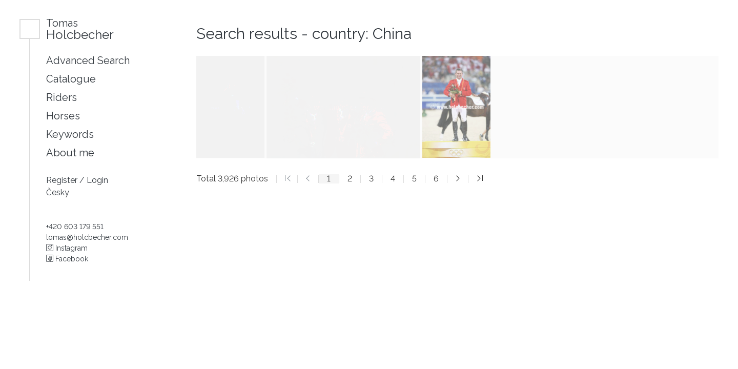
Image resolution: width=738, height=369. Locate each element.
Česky (57, 192)
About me (70, 153)
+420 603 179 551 (75, 226)
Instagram (67, 248)
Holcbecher (80, 29)
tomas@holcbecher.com (87, 237)
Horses (63, 116)
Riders (61, 97)
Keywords (70, 134)
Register (62, 180)
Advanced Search (88, 60)
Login (97, 180)
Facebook (67, 259)
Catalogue (71, 79)
